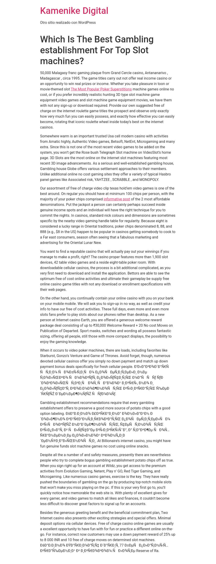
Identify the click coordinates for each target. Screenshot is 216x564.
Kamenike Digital (74, 10)
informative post (117, 199)
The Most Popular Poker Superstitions (101, 89)
